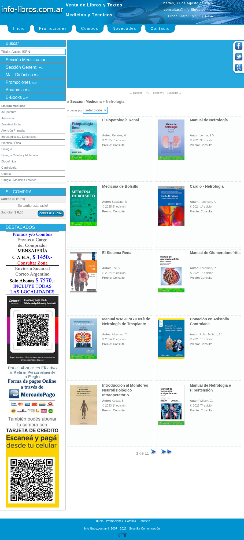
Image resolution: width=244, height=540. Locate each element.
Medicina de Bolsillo (120, 186)
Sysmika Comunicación (144, 528)
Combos (89, 28)
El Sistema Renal (117, 253)
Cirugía (6, 173)
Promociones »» (21, 82)
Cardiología (8, 167)
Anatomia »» (18, 90)
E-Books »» (17, 97)
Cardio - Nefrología (207, 186)
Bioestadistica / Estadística (18, 136)
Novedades (124, 28)
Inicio (19, 28)
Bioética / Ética (11, 142)
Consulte (118, 145)
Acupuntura (8, 112)
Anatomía (7, 118)
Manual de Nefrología (209, 120)
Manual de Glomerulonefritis (215, 253)
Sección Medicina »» (25, 59)
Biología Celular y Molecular (19, 155)
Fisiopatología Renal (120, 120)
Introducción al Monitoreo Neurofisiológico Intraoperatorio (125, 390)
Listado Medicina (13, 105)
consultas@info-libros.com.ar (188, 10)
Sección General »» (24, 67)
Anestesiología (11, 124)
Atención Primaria (13, 130)
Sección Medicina (86, 101)
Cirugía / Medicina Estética (18, 180)
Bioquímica (8, 161)
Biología (6, 149)
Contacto (160, 28)
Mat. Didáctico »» (22, 75)
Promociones (53, 28)
